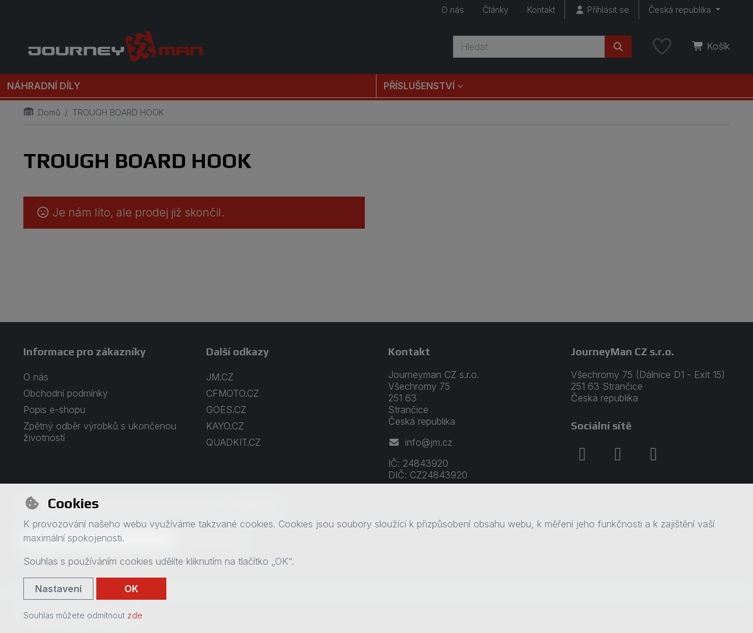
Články (495, 10)
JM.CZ (219, 377)
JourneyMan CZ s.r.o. (622, 351)
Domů (41, 112)
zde (134, 615)
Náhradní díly (44, 86)
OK (131, 588)
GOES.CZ (226, 409)
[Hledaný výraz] (529, 47)
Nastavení (58, 588)
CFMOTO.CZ (232, 393)
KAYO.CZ (225, 426)
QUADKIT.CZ (233, 442)
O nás (452, 10)
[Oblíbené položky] (662, 46)
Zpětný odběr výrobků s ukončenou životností (99, 431)
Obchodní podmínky (65, 393)
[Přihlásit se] (602, 9)
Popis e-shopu (54, 409)
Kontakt (541, 10)
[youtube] (653, 454)
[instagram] (618, 454)
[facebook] (582, 454)
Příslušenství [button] (419, 86)
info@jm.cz (420, 442)
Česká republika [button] (681, 10)
